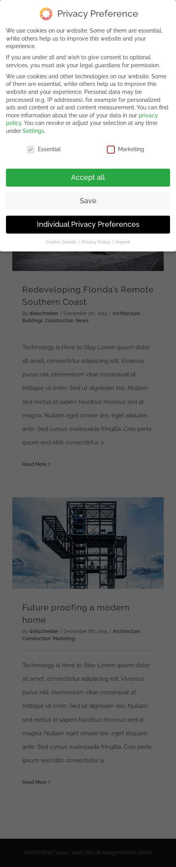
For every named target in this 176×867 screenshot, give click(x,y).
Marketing (125, 148)
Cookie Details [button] (61, 240)
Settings (33, 130)
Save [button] (88, 200)
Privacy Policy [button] (96, 240)
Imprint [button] (123, 240)
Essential (44, 148)
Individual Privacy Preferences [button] (88, 223)
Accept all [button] (88, 176)
